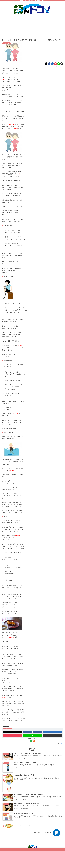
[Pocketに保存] (55, 63)
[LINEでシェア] (58, 63)
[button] (61, 63)
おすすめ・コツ (5, 726)
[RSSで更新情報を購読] (34, 741)
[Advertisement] (32, 25)
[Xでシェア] (46, 63)
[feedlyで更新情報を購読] (31, 741)
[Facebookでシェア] (49, 63)
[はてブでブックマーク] (52, 63)
